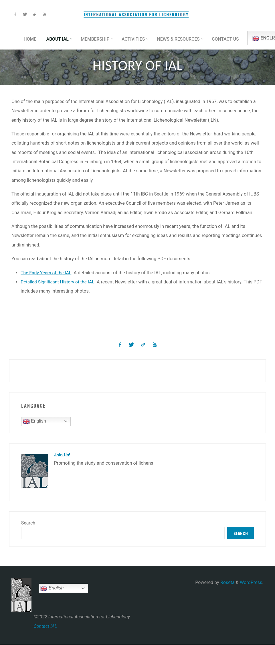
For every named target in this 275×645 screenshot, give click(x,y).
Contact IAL (45, 626)
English (34, 421)
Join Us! (62, 454)
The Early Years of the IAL (47, 272)
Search (28, 522)
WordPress (251, 582)
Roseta (227, 582)
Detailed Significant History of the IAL (59, 282)
